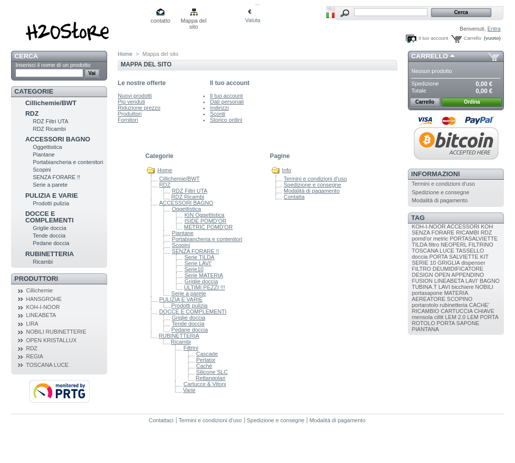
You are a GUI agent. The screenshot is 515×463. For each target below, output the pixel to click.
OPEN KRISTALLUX (51, 340)
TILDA (419, 245)
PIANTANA (425, 329)
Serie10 (194, 269)
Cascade (207, 354)
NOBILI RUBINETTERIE (56, 332)
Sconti (217, 114)
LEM (473, 317)
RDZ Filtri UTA (50, 121)
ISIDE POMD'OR (205, 221)
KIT (484, 257)
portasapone (427, 293)
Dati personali (226, 102)
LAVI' (471, 281)
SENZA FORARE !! (56, 177)
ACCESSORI (463, 226)
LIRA (32, 324)
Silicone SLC (212, 372)
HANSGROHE (44, 299)
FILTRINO (480, 245)
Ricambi (43, 262)
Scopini (42, 170)
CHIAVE (484, 311)
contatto (160, 21)
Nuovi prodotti (135, 96)
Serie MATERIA (204, 275)
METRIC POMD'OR (208, 227)
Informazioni (435, 174)
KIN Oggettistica (204, 215)
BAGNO (490, 281)
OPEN (442, 275)
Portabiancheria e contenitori (68, 162)
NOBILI (484, 287)
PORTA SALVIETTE (454, 257)
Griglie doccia (49, 228)
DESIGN (422, 275)
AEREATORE (429, 299)
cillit (438, 317)
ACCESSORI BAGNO (57, 139)
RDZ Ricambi (49, 129)
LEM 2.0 (455, 317)
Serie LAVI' (198, 263)
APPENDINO (468, 275)
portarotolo (425, 305)
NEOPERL (454, 245)
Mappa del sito (193, 21)
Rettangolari (210, 378)
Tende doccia (49, 236)
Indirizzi (219, 108)
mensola (422, 317)
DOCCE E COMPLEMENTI (49, 217)
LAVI (444, 287)
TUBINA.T (424, 287)
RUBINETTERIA (49, 254)
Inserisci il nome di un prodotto (53, 65)
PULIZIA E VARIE (51, 195)
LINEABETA (41, 315)
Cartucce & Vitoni (205, 384)
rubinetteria (453, 305)
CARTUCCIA (456, 311)
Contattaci (161, 420)
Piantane (43, 154)
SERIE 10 (424, 263)
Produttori (36, 278)
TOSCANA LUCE (47, 365)
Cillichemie (39, 290)
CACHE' (479, 305)
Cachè (204, 366)
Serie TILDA (200, 257)
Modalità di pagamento (311, 191)
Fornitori (128, 120)
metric (440, 239)
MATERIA (456, 293)
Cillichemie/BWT (50, 103)
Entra (493, 29)
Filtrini (191, 348)
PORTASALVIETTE (473, 239)
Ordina (472, 102)
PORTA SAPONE (458, 323)
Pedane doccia (51, 243)
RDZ (32, 113)
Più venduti (131, 102)
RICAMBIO (425, 311)
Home (125, 54)
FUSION (422, 281)
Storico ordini (226, 120)
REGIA (34, 356)
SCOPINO (460, 299)
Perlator (206, 360)
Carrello (429, 56)
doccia (420, 257)
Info (286, 170)
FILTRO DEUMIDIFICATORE (447, 269)
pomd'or (422, 239)
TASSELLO (470, 251)
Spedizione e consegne (312, 185)
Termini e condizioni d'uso (315, 179)
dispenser (473, 263)
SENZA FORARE (433, 232)
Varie (189, 390)
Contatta (294, 197)
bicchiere (463, 287)
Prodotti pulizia (51, 203)
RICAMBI (467, 232)
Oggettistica (47, 147)
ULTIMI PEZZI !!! (204, 287)
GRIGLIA (449, 263)
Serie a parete (50, 185)
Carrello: (473, 38)
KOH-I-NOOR (43, 307)
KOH (487, 226)
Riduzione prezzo (139, 108)
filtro (433, 245)
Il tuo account (433, 38)
